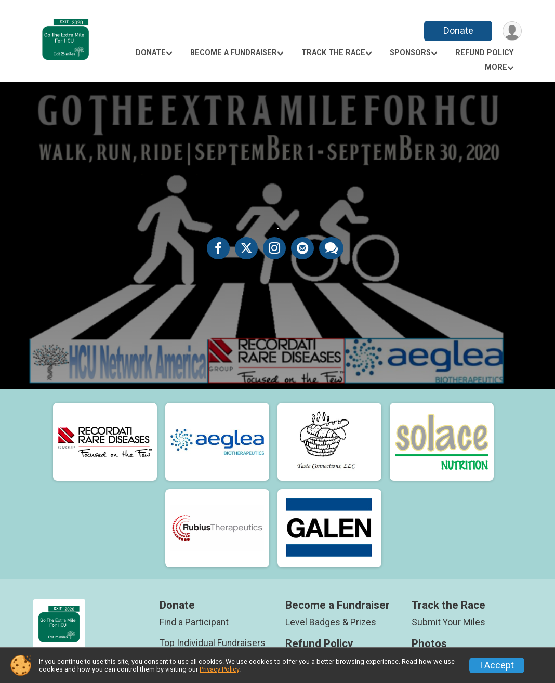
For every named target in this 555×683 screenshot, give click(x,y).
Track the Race (333, 52)
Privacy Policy (219, 669)
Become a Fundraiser (233, 52)
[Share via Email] (302, 248)
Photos (429, 644)
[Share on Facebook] (218, 248)
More (496, 67)
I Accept (497, 665)
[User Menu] (512, 31)
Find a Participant (194, 622)
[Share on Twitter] (246, 248)
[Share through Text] (331, 248)
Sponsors (410, 52)
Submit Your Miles (448, 622)
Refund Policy (484, 52)
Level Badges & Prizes (330, 622)
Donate (458, 30)
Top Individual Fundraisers (213, 643)
